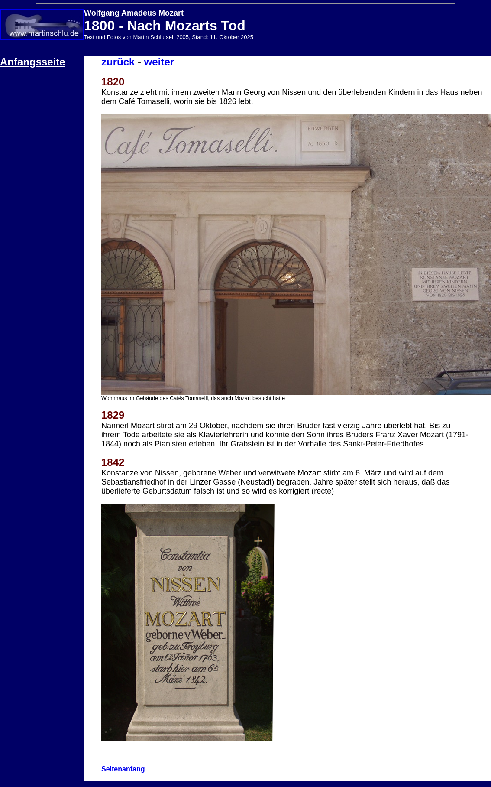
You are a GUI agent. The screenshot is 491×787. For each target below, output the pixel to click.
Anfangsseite (32, 62)
